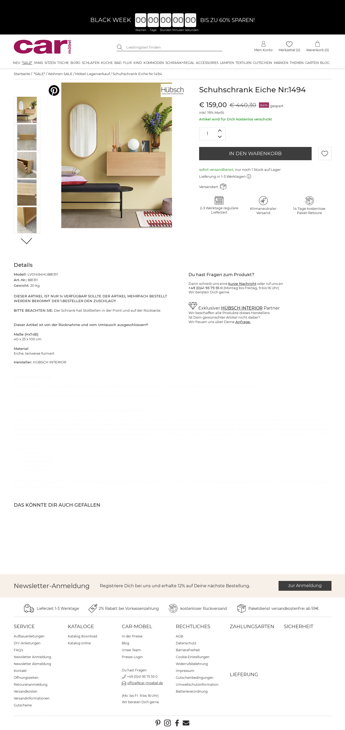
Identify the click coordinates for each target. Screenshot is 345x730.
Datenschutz (186, 643)
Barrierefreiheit (188, 650)
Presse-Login (132, 657)
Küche (107, 63)
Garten (312, 63)
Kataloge (81, 626)
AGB (179, 636)
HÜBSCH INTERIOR (242, 308)
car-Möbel (137, 626)
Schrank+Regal (179, 63)
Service (24, 626)
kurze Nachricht (242, 283)
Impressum (185, 671)
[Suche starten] (120, 47)
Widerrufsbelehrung (192, 664)
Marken (281, 63)
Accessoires (207, 63)
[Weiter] (27, 241)
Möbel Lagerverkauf (92, 74)
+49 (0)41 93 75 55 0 (142, 677)
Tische (63, 63)
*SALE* (27, 63)
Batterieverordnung (192, 691)
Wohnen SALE (60, 74)
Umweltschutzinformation (197, 684)
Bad (118, 63)
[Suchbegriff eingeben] (173, 47)
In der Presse (132, 636)
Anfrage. (243, 322)
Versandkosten (25, 691)
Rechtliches (193, 626)
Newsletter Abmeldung (32, 664)
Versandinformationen (32, 698)
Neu (16, 63)
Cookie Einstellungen (192, 657)
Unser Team (131, 650)
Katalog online (79, 643)
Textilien (243, 63)
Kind (137, 63)
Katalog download (82, 636)
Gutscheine (23, 705)
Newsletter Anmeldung (32, 657)
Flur (127, 63)
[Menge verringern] (220, 137)
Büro (75, 63)
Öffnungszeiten (26, 678)
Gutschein (262, 63)
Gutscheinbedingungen (194, 678)
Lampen (227, 63)
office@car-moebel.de (145, 683)
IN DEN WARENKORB (255, 154)
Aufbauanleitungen (29, 636)
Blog (324, 63)
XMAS (38, 63)
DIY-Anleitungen (27, 643)
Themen (297, 63)
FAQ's (18, 650)
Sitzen (50, 63)
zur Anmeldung (305, 585)
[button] (27, 110)
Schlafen (90, 63)
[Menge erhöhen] (220, 130)
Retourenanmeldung (30, 684)
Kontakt (20, 671)
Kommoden (154, 63)
